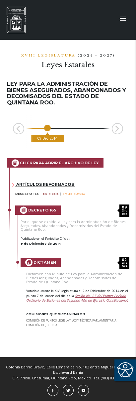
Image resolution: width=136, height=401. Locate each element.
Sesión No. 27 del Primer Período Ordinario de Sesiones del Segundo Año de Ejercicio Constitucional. (77, 298)
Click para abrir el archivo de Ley (55, 163)
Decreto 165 (38, 210)
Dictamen (40, 262)
